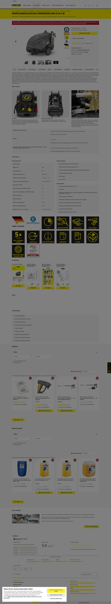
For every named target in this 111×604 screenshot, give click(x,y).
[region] (34, 594)
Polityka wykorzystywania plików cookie (16, 596)
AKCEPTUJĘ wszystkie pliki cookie (56, 591)
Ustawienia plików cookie (56, 598)
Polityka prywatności (31, 596)
